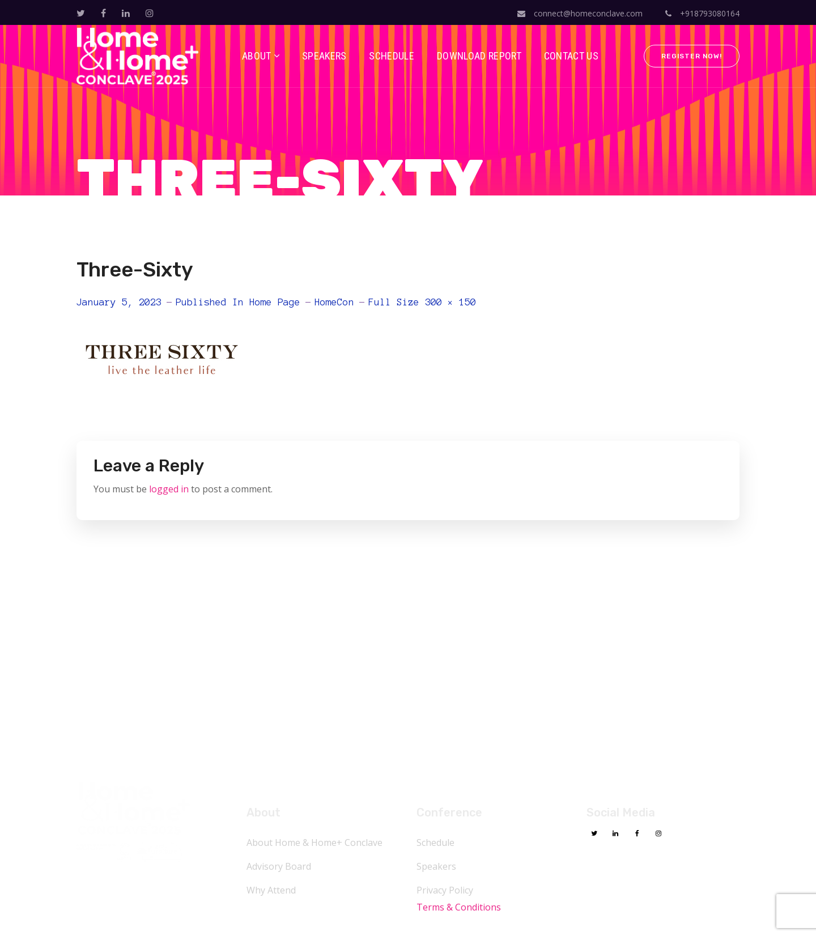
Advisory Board (278, 866)
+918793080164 (702, 13)
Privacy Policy (444, 890)
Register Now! (691, 56)
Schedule (435, 842)
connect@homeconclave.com (580, 13)
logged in (169, 489)
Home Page (274, 302)
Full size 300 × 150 (422, 302)
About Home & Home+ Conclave (314, 842)
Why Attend (271, 890)
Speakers (436, 866)
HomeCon (334, 302)
